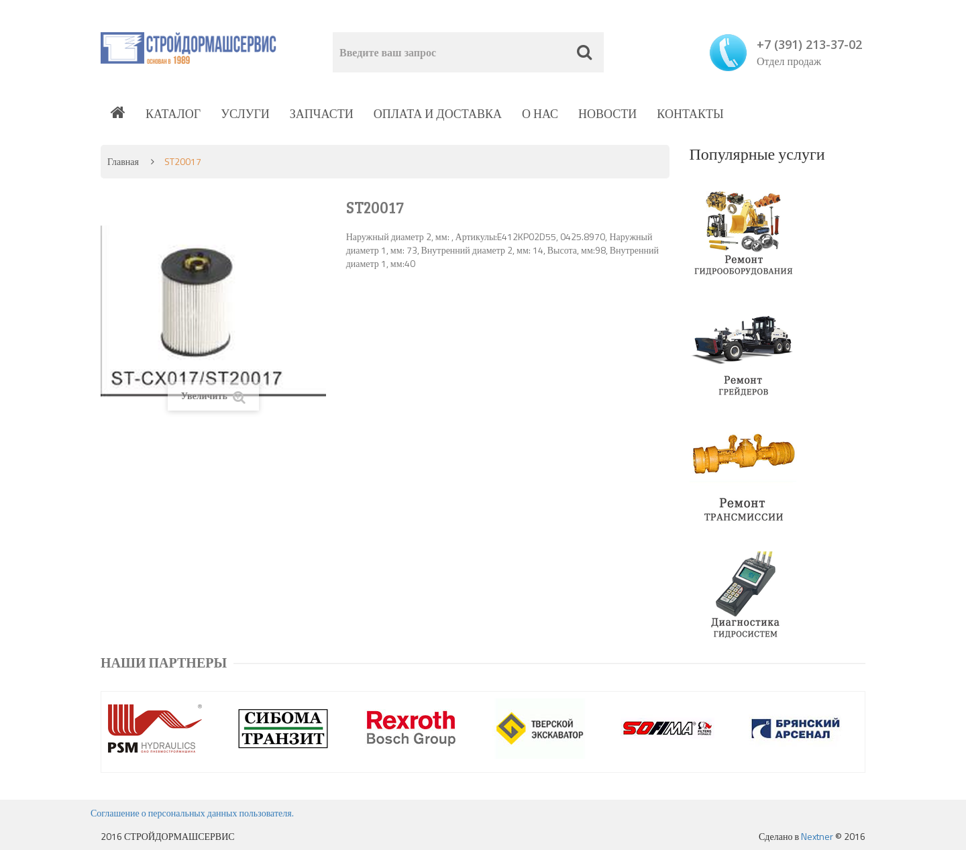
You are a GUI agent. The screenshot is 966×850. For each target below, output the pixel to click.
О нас (540, 114)
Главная (123, 161)
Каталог (173, 114)
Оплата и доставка (438, 114)
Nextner (817, 836)
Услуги (245, 114)
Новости (607, 114)
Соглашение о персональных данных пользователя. (192, 813)
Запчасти (322, 114)
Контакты (690, 114)
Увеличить (213, 396)
